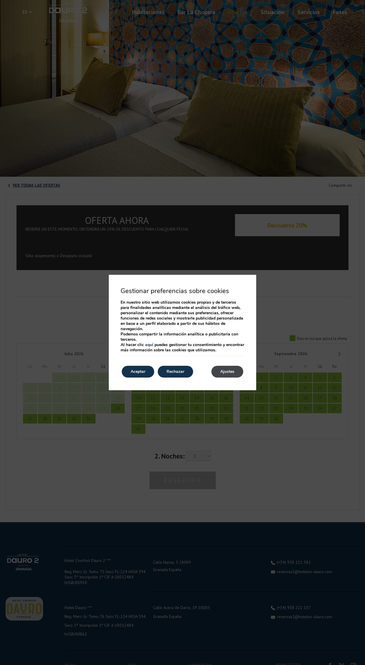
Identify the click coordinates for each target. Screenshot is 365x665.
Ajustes (227, 371)
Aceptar (138, 371)
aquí (149, 345)
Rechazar (175, 371)
